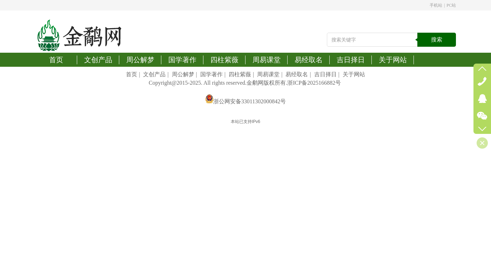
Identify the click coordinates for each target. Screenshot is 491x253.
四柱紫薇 (240, 74)
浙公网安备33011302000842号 (249, 101)
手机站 (436, 5)
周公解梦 (183, 74)
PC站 (451, 5)
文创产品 (154, 74)
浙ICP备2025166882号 (314, 83)
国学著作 (211, 74)
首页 (131, 74)
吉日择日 (325, 74)
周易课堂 (268, 74)
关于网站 (354, 74)
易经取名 (296, 74)
